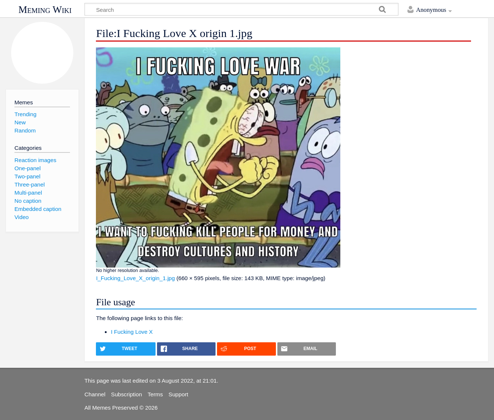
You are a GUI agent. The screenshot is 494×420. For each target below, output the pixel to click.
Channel (95, 394)
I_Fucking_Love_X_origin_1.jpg (135, 278)
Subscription (126, 394)
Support (178, 394)
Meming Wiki (45, 9)
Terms (155, 394)
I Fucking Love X (132, 332)
